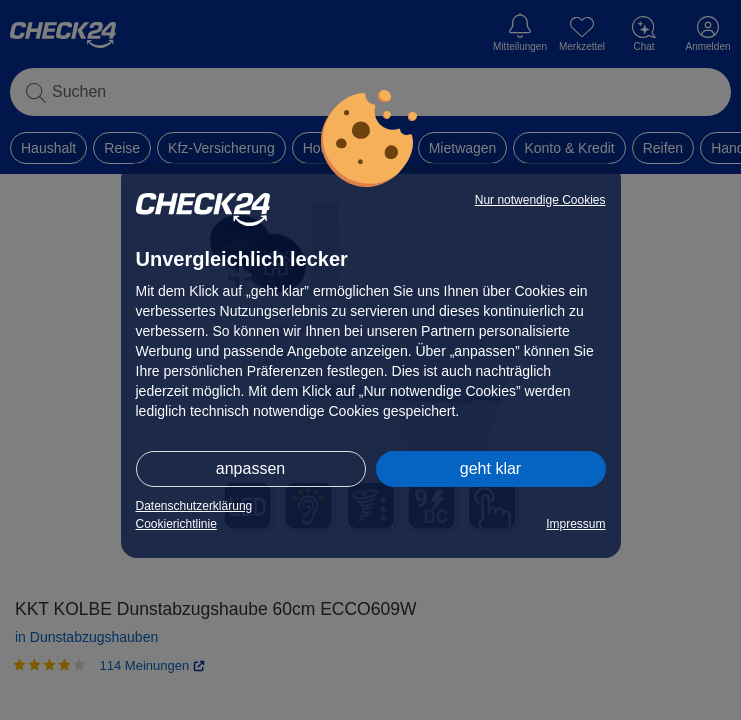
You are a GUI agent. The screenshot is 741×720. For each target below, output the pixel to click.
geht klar (490, 468)
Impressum (575, 524)
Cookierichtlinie (176, 524)
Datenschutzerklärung (194, 506)
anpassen (250, 468)
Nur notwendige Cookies (540, 200)
